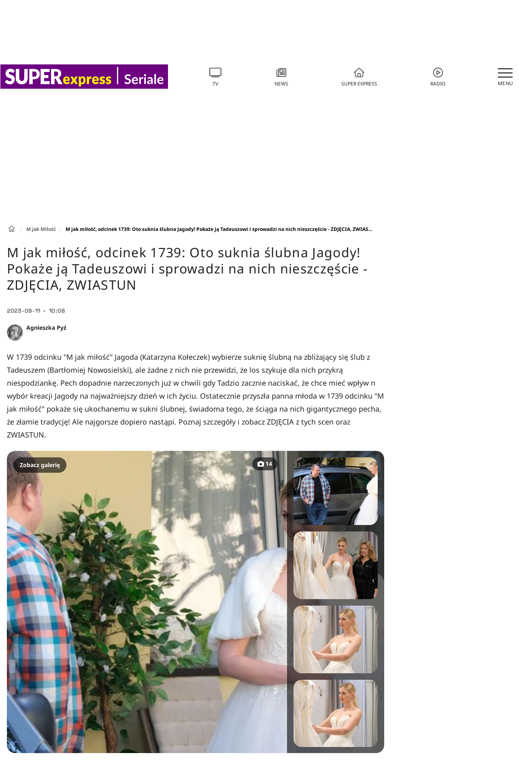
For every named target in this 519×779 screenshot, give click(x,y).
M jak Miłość (41, 229)
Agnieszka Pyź (46, 327)
